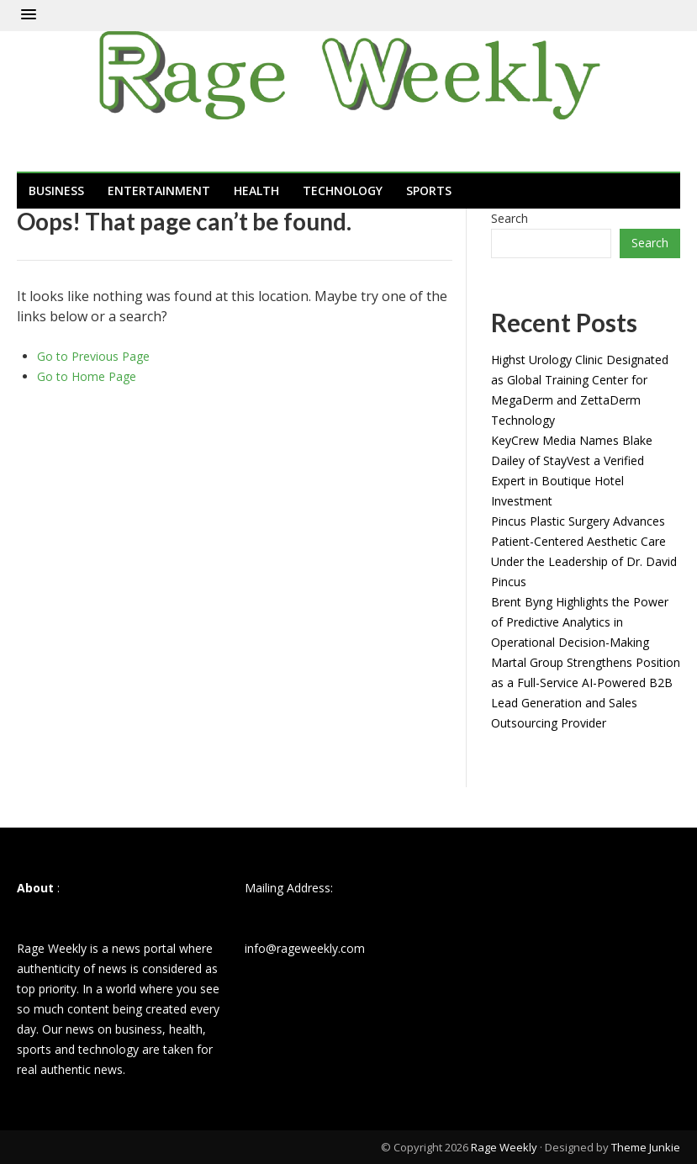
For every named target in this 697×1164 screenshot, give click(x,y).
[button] (28, 15)
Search (509, 218)
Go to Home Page (86, 376)
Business (56, 190)
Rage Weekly (504, 1147)
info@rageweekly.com (305, 948)
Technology (343, 190)
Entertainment (159, 190)
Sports (428, 190)
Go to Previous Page (93, 356)
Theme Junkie (645, 1147)
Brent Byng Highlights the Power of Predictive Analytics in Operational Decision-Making (579, 622)
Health (256, 190)
